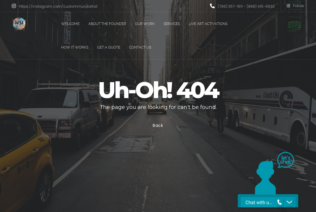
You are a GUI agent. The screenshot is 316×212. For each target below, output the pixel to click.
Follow (295, 6)
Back (158, 125)
